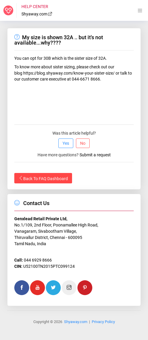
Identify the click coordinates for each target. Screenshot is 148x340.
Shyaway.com (36, 14)
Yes (66, 143)
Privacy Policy (103, 321)
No (82, 143)
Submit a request (95, 154)
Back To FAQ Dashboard (43, 178)
